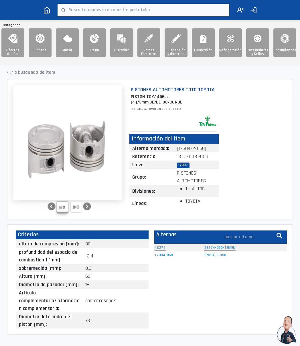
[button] (52, 206)
